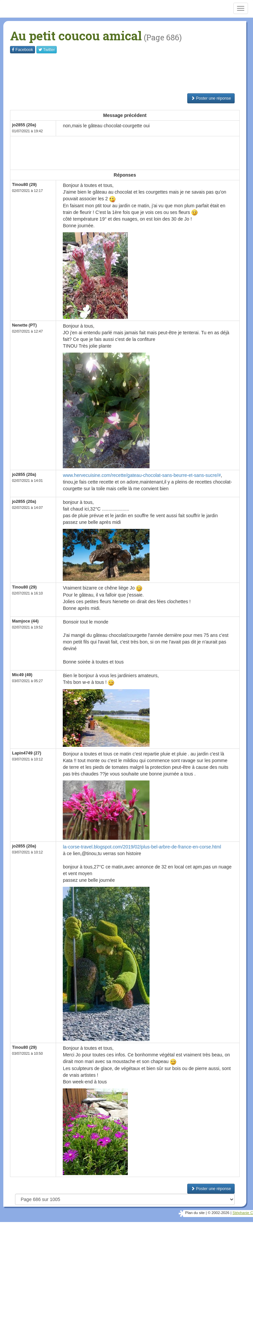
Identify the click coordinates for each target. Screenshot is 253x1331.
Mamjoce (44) (25, 621)
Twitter (46, 49)
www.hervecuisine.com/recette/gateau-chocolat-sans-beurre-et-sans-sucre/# (142, 475)
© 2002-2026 (218, 1213)
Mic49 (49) (22, 674)
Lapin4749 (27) (26, 753)
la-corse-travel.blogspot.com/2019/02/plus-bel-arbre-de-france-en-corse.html (142, 846)
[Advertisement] (131, 73)
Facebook (22, 49)
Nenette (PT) (24, 325)
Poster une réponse (211, 98)
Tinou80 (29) (24, 184)
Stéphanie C (242, 1213)
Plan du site (195, 1213)
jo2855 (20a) (24, 125)
